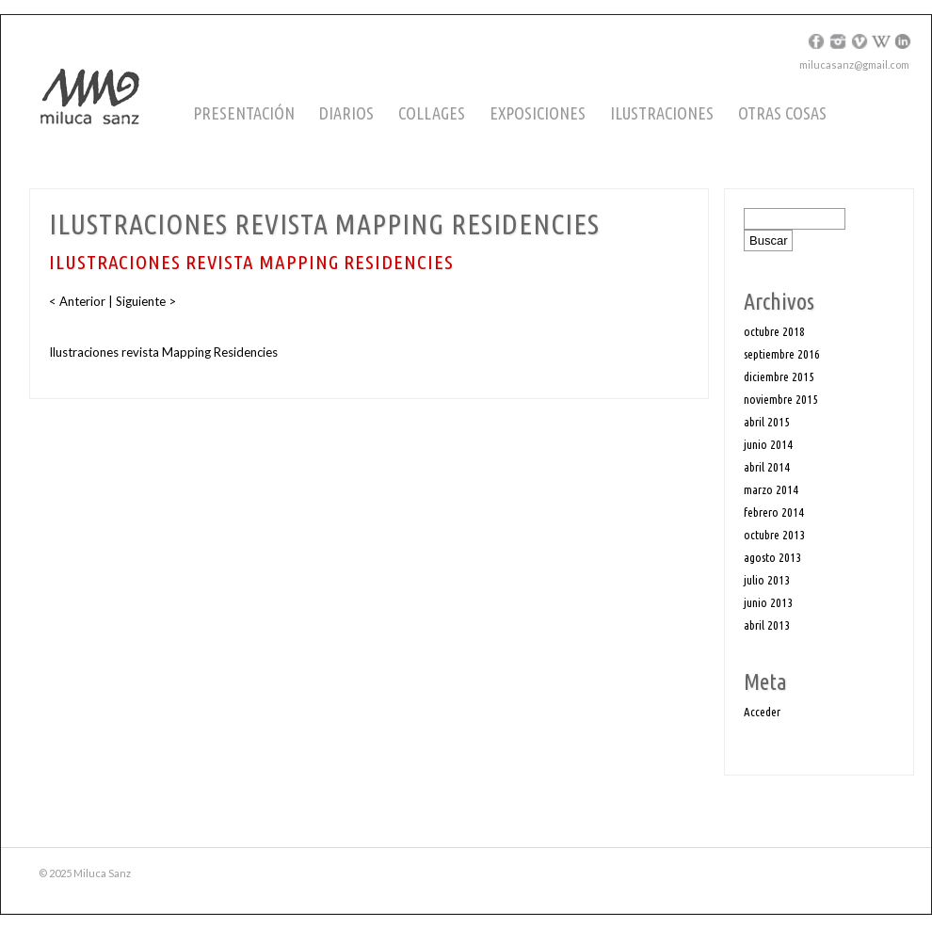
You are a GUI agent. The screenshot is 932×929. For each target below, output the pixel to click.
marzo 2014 (771, 489)
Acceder (762, 711)
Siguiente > (144, 301)
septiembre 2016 (782, 353)
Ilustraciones (662, 113)
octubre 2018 (774, 331)
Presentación (244, 113)
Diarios (346, 113)
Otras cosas (782, 113)
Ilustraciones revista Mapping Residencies (163, 352)
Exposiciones (538, 113)
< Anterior (78, 301)
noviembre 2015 (781, 399)
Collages (431, 113)
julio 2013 (767, 579)
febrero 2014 (774, 512)
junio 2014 (768, 444)
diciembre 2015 (779, 376)
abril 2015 (767, 421)
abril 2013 (767, 625)
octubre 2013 (774, 534)
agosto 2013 (772, 557)
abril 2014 (767, 466)
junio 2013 (768, 602)
